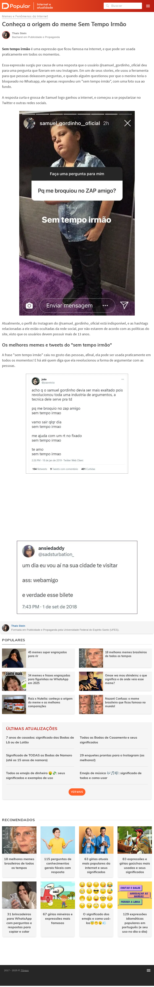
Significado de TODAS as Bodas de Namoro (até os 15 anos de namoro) (39, 757)
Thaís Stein (18, 625)
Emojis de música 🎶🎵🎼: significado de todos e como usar (111, 775)
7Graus (25, 970)
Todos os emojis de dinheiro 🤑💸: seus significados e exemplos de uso (35, 775)
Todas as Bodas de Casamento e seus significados (108, 739)
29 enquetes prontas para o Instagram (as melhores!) (112, 757)
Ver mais (77, 791)
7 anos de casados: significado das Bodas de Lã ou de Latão (40, 739)
